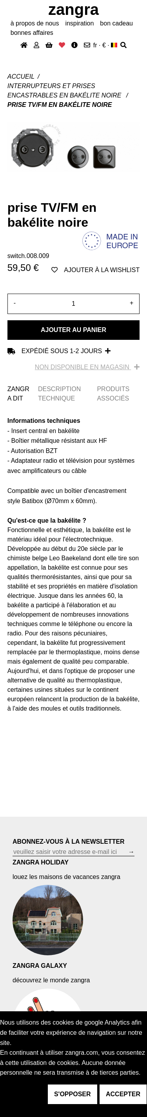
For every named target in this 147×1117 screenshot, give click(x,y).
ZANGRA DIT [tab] (18, 394)
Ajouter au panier (73, 330)
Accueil (20, 76)
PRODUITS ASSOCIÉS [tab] (113, 394)
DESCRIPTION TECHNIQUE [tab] (59, 394)
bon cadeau (116, 23)
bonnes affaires (32, 32)
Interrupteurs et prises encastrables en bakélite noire (65, 91)
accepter (123, 1094)
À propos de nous (35, 23)
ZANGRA (73, 9)
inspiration (79, 23)
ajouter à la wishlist (95, 270)
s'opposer (72, 1094)
